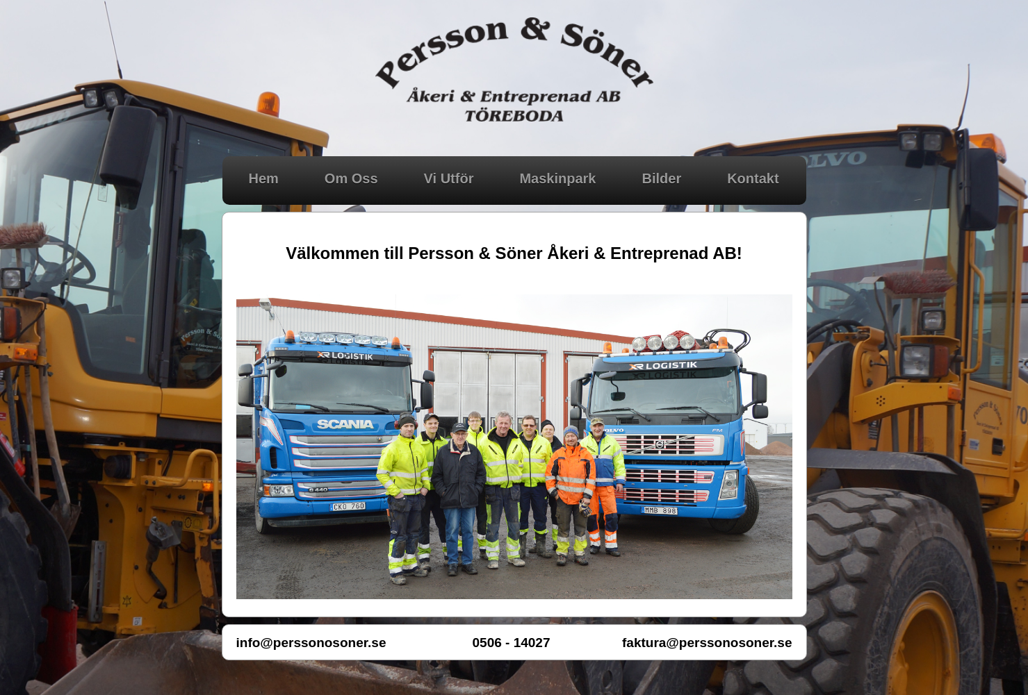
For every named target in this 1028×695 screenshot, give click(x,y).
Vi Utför (449, 178)
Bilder (661, 178)
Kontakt (752, 178)
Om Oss (351, 178)
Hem (264, 178)
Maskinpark (557, 178)
